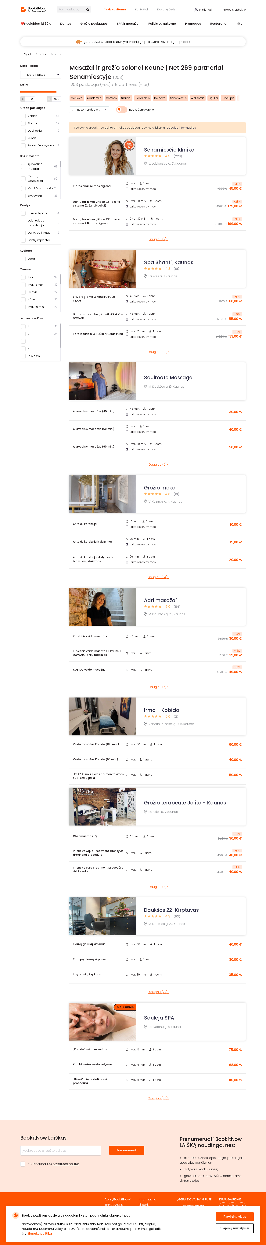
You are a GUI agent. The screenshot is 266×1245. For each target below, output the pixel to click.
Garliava (76, 98)
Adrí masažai (160, 600)
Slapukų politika (39, 1233)
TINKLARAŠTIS (114, 1205)
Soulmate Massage (168, 377)
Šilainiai (126, 98)
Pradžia (41, 54)
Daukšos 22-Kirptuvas (171, 910)
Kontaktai (141, 9)
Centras (111, 98)
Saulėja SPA (159, 1017)
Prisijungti (205, 10)
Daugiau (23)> (158, 1098)
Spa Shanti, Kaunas (168, 262)
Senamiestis (178, 98)
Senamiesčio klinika (169, 149)
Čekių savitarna (115, 9)
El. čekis (144, 1205)
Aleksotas (197, 98)
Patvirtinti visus (234, 1216)
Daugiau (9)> (158, 464)
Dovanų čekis (166, 9)
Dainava (160, 98)
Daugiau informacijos (181, 128)
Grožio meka (160, 487)
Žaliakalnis (143, 98)
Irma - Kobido (161, 710)
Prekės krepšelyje (234, 10)
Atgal (27, 54)
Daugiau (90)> (158, 352)
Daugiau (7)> (158, 239)
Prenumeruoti (127, 1150)
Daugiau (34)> (158, 577)
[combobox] (89, 109)
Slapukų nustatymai (234, 1228)
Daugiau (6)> (158, 687)
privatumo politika (66, 1164)
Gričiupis (228, 98)
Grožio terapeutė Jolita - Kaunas (185, 802)
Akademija (94, 98)
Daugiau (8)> (158, 887)
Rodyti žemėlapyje (141, 110)
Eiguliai (213, 98)
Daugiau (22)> (158, 992)
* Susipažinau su (53, 1164)
